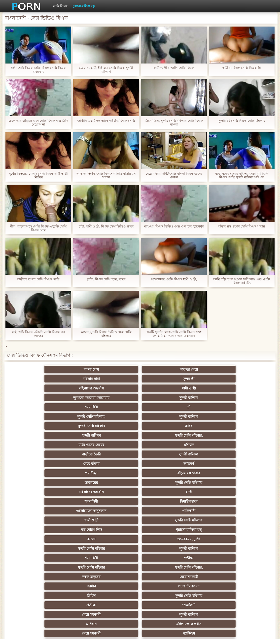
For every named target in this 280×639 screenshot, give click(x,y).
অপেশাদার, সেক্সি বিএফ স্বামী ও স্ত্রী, (174, 279)
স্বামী (188, 586)
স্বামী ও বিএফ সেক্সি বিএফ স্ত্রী (241, 68)
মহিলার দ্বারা (140, 369)
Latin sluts (91, 520)
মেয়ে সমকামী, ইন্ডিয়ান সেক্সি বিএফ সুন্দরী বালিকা (106, 69)
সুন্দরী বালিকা (140, 379)
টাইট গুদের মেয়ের (91, 398)
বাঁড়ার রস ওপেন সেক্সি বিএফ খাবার (241, 226)
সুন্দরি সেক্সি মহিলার (140, 388)
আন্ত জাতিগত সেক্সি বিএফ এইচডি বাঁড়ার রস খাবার (106, 175)
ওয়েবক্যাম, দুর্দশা (140, 435)
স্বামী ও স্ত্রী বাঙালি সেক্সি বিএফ (174, 68)
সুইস (91, 558)
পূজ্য (188, 492)
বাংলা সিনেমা (91, 482)
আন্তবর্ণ (91, 407)
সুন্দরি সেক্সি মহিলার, (43, 388)
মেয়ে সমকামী (43, 454)
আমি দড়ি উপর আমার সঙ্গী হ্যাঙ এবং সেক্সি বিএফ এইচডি (241, 281)
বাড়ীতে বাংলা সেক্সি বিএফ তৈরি (38, 279)
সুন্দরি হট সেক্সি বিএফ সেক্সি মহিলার (241, 121)
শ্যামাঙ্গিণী (188, 379)
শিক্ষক (43, 492)
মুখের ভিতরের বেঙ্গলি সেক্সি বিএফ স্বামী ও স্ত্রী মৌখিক (38, 175)
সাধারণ (91, 539)
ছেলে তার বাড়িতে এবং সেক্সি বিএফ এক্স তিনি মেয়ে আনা (38, 122)
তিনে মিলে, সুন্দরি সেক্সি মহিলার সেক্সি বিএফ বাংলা (174, 122)
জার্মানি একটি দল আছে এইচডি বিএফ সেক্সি (106, 121)
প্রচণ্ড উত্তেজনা (140, 454)
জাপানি (188, 482)
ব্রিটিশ (188, 454)
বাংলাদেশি (140, 501)
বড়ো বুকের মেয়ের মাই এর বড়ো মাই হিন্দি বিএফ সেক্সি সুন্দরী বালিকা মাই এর (241, 175)
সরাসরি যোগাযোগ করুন (43, 567)
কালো (91, 435)
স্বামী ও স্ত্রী (43, 379)
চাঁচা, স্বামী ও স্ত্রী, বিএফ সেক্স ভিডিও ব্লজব (106, 226)
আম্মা (42, 520)
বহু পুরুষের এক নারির (188, 511)
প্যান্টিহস (140, 407)
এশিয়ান (140, 398)
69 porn (140, 558)
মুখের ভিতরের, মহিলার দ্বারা (91, 577)
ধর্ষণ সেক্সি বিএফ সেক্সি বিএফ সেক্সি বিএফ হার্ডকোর (38, 69)
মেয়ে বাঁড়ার (43, 407)
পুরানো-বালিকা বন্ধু (83, 6)
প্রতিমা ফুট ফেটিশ (91, 511)
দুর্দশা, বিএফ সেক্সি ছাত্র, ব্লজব (106, 279)
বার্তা (140, 416)
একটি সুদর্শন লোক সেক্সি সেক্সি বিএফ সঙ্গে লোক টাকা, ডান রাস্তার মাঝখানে (174, 334)
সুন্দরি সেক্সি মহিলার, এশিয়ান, (188, 501)
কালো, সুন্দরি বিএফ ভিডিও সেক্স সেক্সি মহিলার (106, 334)
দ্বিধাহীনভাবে (237, 416)
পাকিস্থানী (91, 426)
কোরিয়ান (188, 567)
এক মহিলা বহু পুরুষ (189, 520)
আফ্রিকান (43, 586)
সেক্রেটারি (43, 558)
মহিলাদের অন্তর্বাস (237, 369)
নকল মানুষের (237, 445)
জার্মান (91, 454)
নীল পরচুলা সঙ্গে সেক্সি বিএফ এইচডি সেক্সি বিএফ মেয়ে (38, 228)
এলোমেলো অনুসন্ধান (43, 426)
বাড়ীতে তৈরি (188, 398)
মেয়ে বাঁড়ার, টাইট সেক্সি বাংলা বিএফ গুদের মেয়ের (174, 175)
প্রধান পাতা (224, 631)
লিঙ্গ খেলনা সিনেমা (140, 577)
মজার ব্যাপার (237, 511)
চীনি (140, 530)
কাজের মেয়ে (91, 369)
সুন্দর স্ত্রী (188, 369)
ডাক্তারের (237, 407)
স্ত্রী (237, 379)
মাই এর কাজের (140, 539)
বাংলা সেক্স (42, 369)
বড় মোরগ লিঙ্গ (237, 426)
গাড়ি (188, 473)
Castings (42, 548)
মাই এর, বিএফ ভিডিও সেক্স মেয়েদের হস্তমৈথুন (174, 226)
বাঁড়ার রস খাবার (188, 407)
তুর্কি (43, 501)
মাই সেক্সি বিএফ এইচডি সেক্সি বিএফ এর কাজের (38, 334)
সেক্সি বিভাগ (60, 6)
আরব (189, 388)
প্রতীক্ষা (91, 445)
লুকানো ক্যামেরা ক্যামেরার (91, 379)
